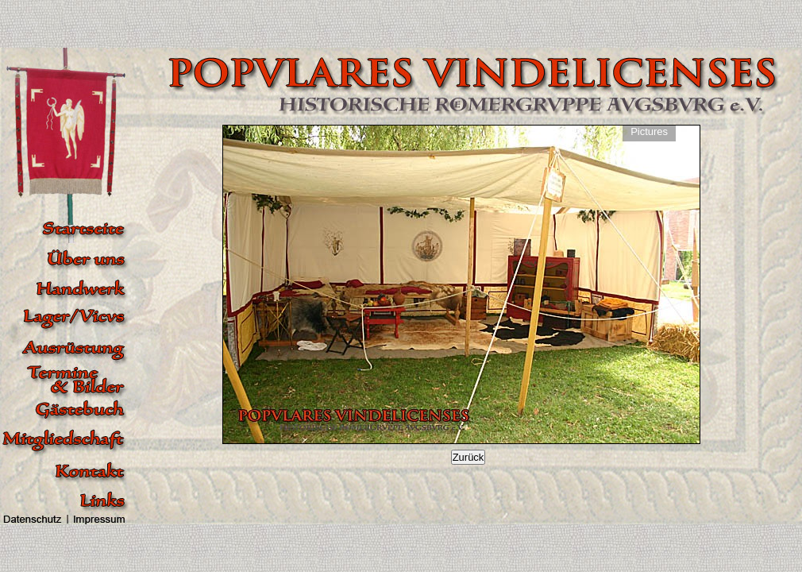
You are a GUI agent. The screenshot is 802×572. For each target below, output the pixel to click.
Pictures (649, 131)
